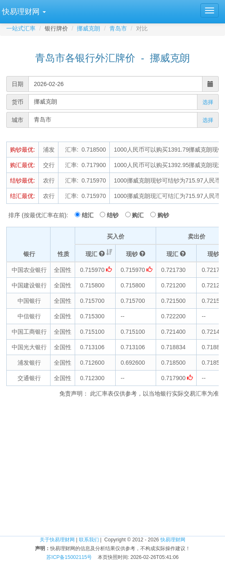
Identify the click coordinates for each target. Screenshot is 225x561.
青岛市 (118, 28)
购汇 (140, 215)
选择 (207, 102)
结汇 (90, 215)
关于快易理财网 (57, 540)
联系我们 (89, 540)
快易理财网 (172, 540)
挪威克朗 (88, 28)
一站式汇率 (20, 28)
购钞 (163, 215)
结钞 (115, 215)
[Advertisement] (112, 468)
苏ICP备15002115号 (69, 557)
